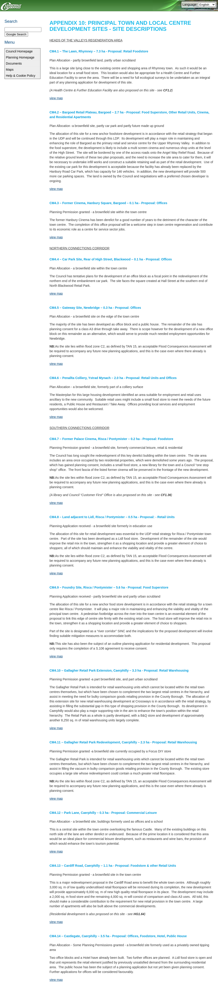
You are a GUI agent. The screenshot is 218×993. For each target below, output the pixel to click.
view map (56, 98)
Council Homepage (19, 51)
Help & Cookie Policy (20, 75)
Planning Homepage (20, 57)
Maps (9, 69)
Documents (14, 63)
